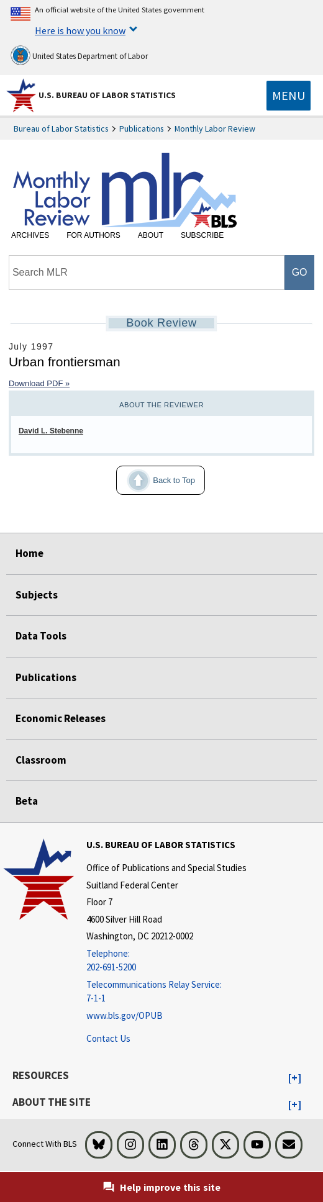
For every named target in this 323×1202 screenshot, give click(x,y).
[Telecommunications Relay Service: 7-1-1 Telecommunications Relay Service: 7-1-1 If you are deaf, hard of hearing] (166, 992)
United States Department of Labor (79, 55)
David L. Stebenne (51, 431)
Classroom (41, 760)
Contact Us (108, 1038)
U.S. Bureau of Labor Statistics (107, 95)
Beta (27, 801)
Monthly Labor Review (215, 128)
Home (29, 553)
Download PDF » (39, 383)
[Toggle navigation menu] (288, 96)
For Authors (93, 235)
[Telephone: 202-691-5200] (166, 961)
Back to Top (155, 480)
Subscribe (202, 235)
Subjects (37, 595)
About (150, 235)
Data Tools (41, 636)
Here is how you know (80, 30)
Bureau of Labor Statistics (61, 128)
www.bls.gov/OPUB (124, 1015)
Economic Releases (61, 718)
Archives (30, 235)
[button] (294, 1078)
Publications (141, 128)
